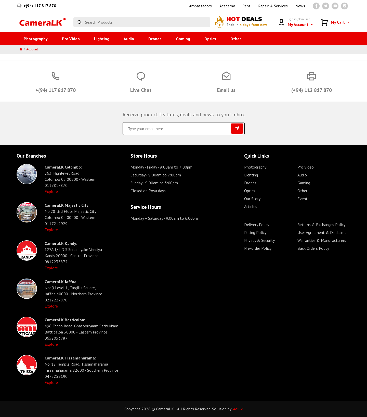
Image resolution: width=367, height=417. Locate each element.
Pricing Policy (255, 232)
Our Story (252, 198)
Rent (246, 5)
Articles (250, 206)
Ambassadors (200, 5)
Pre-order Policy (257, 248)
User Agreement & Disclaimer (322, 232)
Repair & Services (273, 5)
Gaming (183, 38)
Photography (36, 38)
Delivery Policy (256, 224)
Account (32, 49)
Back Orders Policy (313, 248)
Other (235, 38)
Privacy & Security (259, 240)
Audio (129, 38)
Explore (51, 191)
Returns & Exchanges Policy (321, 224)
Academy (227, 5)
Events (303, 198)
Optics (210, 38)
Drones (155, 38)
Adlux (238, 408)
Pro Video (71, 38)
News (300, 5)
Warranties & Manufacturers (321, 240)
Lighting (101, 38)
